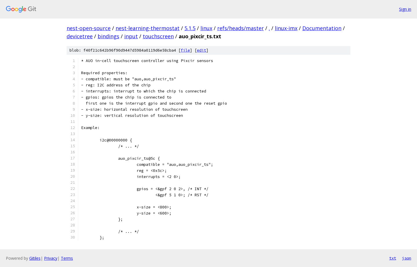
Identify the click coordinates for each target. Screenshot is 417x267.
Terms (67, 258)
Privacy (50, 258)
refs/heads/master (240, 28)
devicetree (80, 36)
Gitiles (35, 258)
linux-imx (286, 28)
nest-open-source (89, 28)
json (406, 258)
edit (201, 50)
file (185, 50)
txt (392, 258)
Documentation (321, 28)
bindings (108, 36)
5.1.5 (189, 28)
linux (206, 28)
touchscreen (158, 36)
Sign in (405, 9)
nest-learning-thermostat (148, 28)
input (131, 36)
